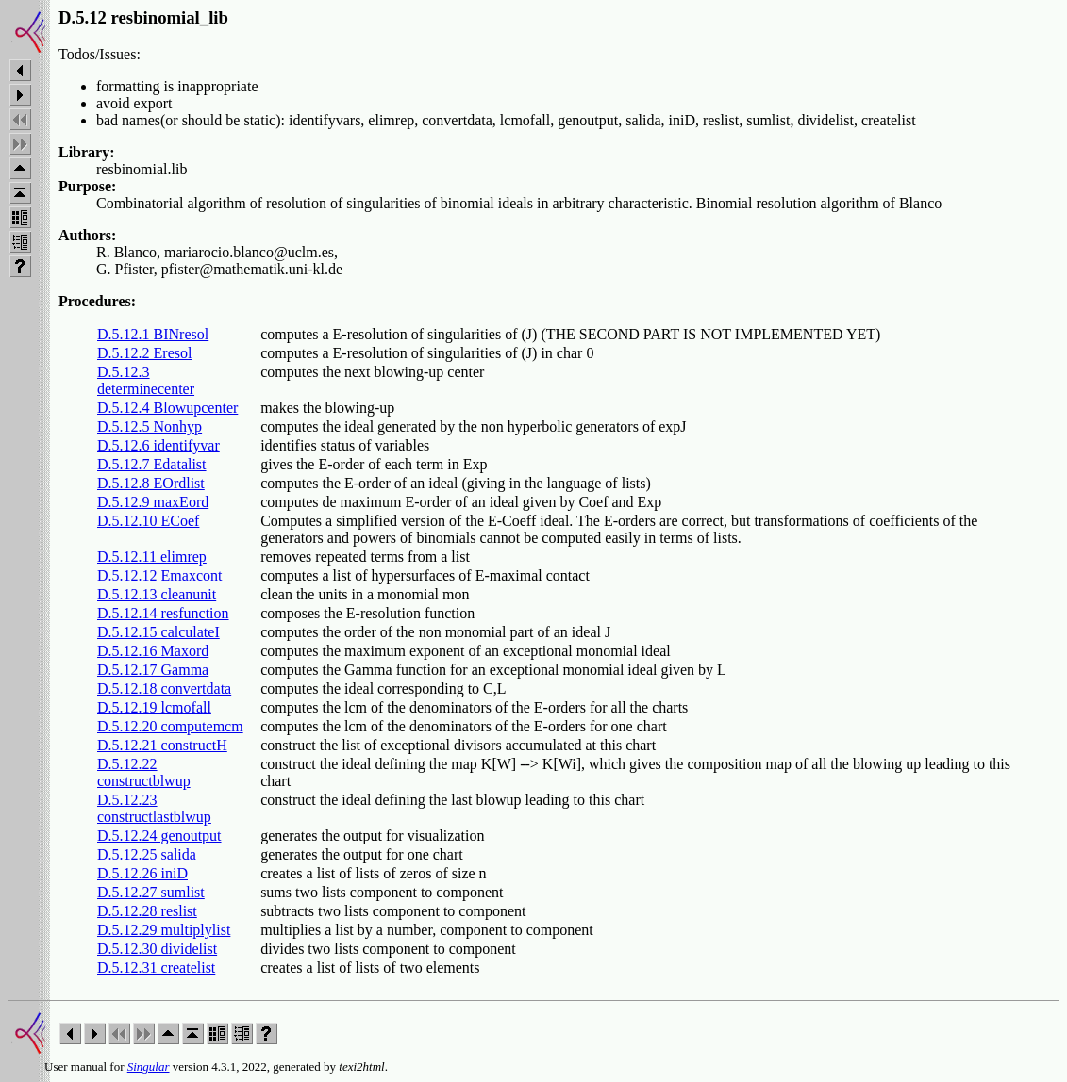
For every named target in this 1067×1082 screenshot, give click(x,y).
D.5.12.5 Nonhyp (149, 426)
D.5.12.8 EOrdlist (151, 483)
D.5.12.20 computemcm (170, 726)
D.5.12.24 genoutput (159, 836)
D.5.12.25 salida (146, 854)
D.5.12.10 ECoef (148, 521)
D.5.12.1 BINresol (152, 334)
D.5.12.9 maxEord (152, 502)
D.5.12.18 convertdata (164, 688)
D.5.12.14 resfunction (163, 613)
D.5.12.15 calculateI (158, 632)
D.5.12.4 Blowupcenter (167, 408)
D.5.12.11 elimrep (152, 557)
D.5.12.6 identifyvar (158, 445)
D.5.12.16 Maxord (152, 651)
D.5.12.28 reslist (147, 911)
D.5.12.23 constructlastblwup (154, 808)
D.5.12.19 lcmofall (154, 707)
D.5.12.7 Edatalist (152, 464)
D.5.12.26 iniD (142, 873)
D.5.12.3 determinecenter (145, 380)
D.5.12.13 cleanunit (156, 594)
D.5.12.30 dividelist (157, 949)
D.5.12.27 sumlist (151, 892)
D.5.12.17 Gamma (152, 670)
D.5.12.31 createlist (156, 967)
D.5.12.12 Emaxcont (159, 575)
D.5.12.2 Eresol (144, 353)
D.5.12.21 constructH (162, 745)
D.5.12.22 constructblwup (144, 772)
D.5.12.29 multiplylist (163, 930)
